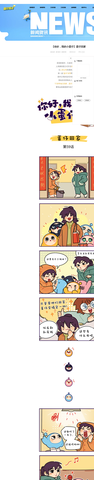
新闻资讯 (42, 7)
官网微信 (79, 100)
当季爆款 (73, 7)
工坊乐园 (52, 7)
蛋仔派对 (58, 52)
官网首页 (32, 7)
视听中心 (84, 7)
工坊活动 (63, 7)
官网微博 (87, 100)
